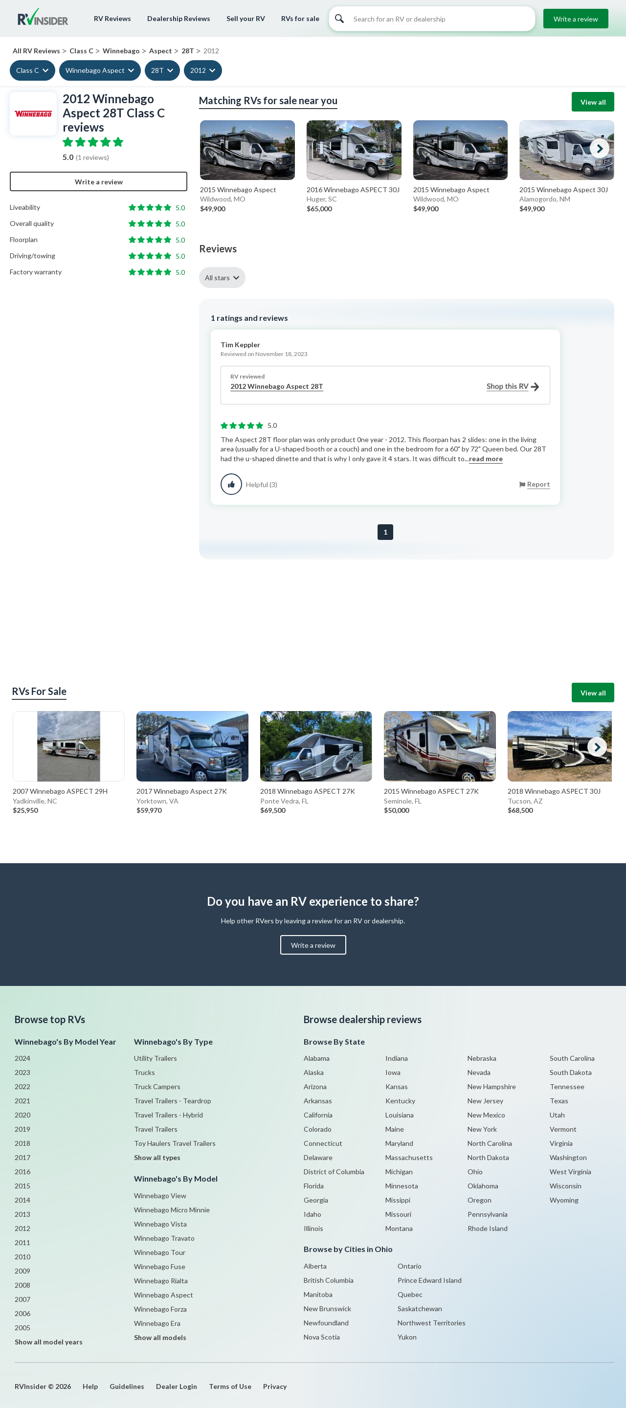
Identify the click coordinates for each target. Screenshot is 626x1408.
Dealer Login (176, 1386)
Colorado (318, 1129)
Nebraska (482, 1058)
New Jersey (485, 1100)
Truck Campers (157, 1086)
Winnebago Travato (164, 1238)
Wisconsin (565, 1186)
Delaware (318, 1157)
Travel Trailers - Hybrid (168, 1115)
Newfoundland (326, 1323)
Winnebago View (160, 1195)
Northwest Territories (432, 1323)
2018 (22, 1143)
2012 (198, 70)
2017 (22, 1157)
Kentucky (400, 1100)
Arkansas (318, 1100)
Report (538, 484)
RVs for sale (300, 18)
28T (157, 70)
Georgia (316, 1200)
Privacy (275, 1386)
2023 (22, 1072)
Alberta (315, 1266)
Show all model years (49, 1342)
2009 (22, 1271)
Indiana (396, 1058)
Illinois (313, 1228)
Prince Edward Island (430, 1280)
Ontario (410, 1266)
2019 (22, 1129)
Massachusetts (409, 1157)
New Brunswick (327, 1308)
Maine (394, 1129)
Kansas (396, 1086)
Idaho (312, 1214)
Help (90, 1386)
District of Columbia (334, 1171)
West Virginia (570, 1171)
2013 (22, 1214)
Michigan (399, 1171)
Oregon (480, 1200)
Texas (559, 1100)
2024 (22, 1058)
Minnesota (401, 1186)
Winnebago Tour (159, 1252)
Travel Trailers (156, 1129)
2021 (22, 1100)
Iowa (393, 1072)
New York (482, 1129)
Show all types (157, 1157)
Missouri (398, 1214)
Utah (557, 1115)
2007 (22, 1299)
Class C (27, 70)
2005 (22, 1327)
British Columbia (329, 1280)
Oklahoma (483, 1186)
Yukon (407, 1337)
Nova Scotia (322, 1337)
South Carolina (572, 1058)
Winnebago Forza (160, 1309)
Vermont (563, 1129)
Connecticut (323, 1143)
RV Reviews (112, 18)
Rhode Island (488, 1228)
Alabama (317, 1058)
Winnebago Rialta (161, 1280)
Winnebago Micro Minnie (172, 1210)
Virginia (561, 1143)
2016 (22, 1171)
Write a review (576, 19)
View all (593, 102)
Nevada (479, 1072)
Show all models (160, 1337)
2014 (22, 1200)
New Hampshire (492, 1086)
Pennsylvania (488, 1214)
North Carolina (490, 1143)
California (318, 1115)
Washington (568, 1157)
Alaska (314, 1072)
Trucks (144, 1072)
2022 (22, 1086)
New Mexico (486, 1115)
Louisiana (399, 1115)
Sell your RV (245, 18)
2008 (22, 1285)
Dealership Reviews (178, 18)
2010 (22, 1256)
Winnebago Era (157, 1323)
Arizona (315, 1086)
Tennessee (567, 1086)
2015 (22, 1186)
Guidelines (127, 1386)
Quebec (410, 1294)
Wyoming (564, 1200)
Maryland (399, 1143)
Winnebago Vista (160, 1224)
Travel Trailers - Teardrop (172, 1100)
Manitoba (318, 1294)
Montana (399, 1228)
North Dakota (488, 1157)
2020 (22, 1115)
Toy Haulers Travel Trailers (175, 1143)
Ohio (475, 1171)
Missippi (397, 1200)
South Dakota (571, 1072)
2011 (22, 1242)
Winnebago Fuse (159, 1266)
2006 (22, 1313)
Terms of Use (230, 1386)
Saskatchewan (420, 1308)
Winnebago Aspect (95, 70)
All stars (217, 277)
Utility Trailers (155, 1058)
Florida (314, 1186)
